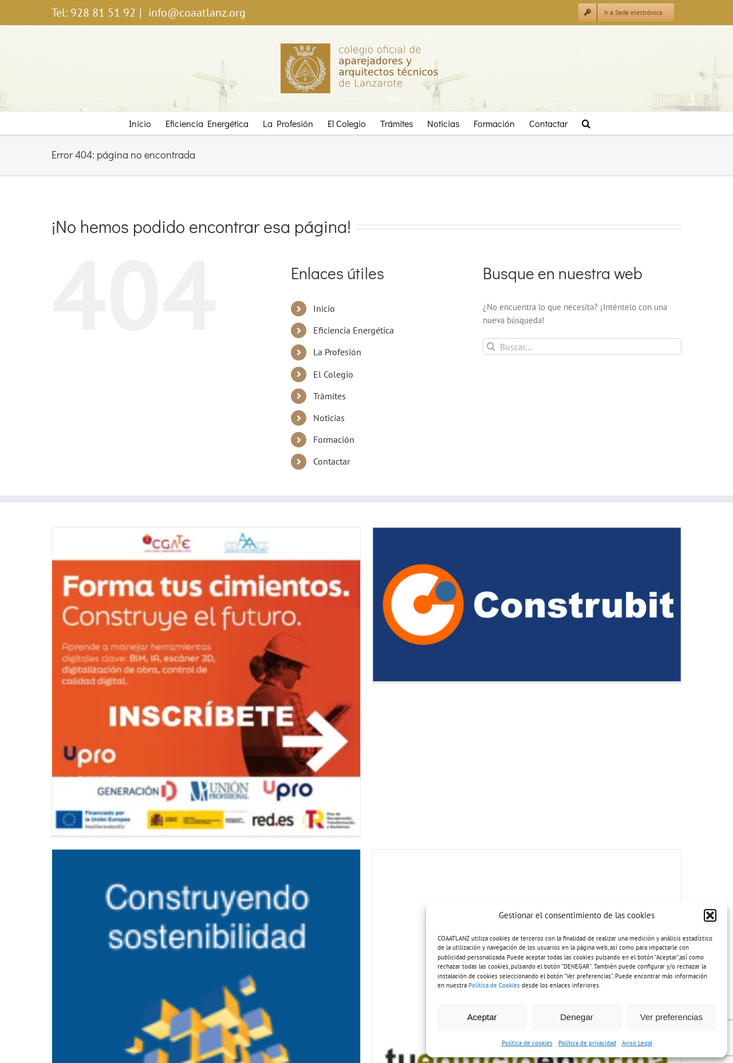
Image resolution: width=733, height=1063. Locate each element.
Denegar (576, 1017)
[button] (710, 915)
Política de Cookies (494, 985)
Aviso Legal (637, 1043)
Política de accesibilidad (351, 1004)
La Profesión (337, 352)
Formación (333, 439)
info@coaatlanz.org (195, 12)
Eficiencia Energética (353, 330)
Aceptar (482, 1017)
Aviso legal (68, 1004)
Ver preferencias (671, 1017)
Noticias (329, 417)
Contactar (331, 461)
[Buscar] (491, 346)
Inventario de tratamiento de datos (262, 1004)
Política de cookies (527, 1043)
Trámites (329, 396)
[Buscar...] (582, 346)
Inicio (324, 308)
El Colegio (333, 374)
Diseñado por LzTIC (367, 1032)
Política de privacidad (587, 1043)
